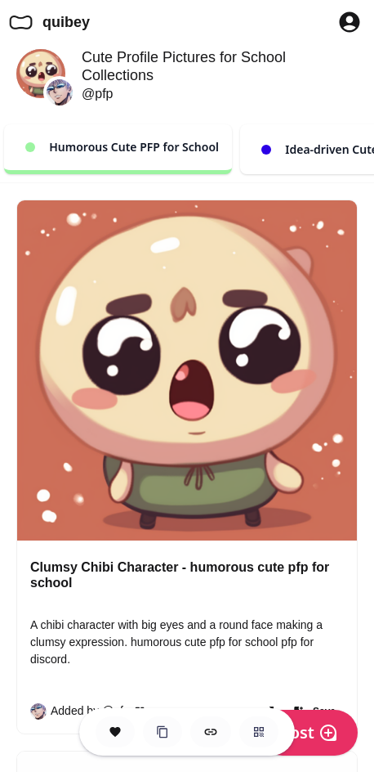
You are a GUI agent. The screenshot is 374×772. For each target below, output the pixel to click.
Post (308, 732)
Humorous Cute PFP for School (122, 147)
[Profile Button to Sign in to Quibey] (349, 22)
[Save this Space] (115, 731)
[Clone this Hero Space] (162, 731)
